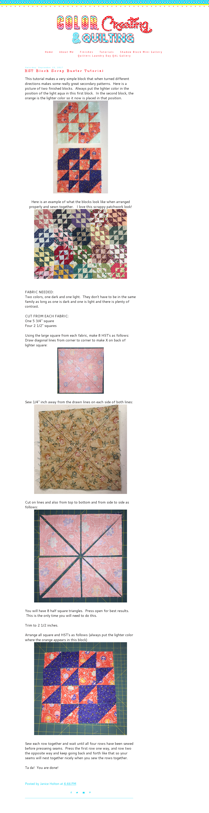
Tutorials (107, 52)
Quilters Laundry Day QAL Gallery (104, 55)
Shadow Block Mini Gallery (141, 52)
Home (49, 52)
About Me (66, 52)
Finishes (86, 52)
